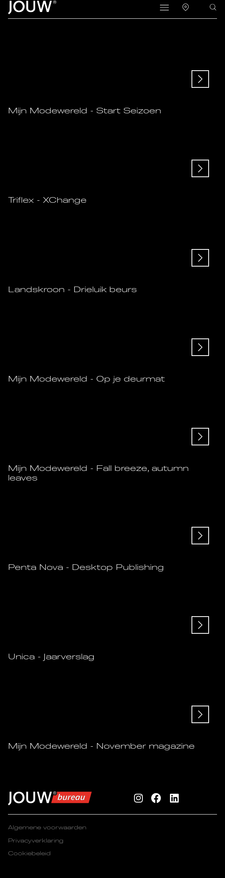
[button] (164, 8)
